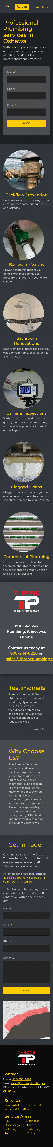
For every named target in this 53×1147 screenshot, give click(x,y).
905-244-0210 (24, 653)
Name (12, 72)
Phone (11, 89)
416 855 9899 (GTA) (16, 878)
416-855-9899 (21, 1079)
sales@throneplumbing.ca (28, 1083)
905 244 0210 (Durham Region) (24, 880)
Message (9, 958)
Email (11, 105)
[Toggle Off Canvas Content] (41, 6)
